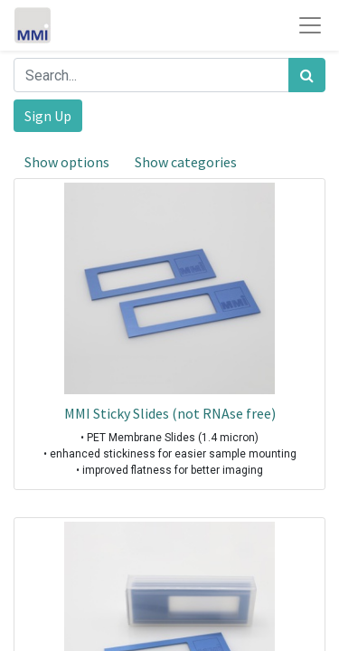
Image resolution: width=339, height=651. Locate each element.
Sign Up (47, 116)
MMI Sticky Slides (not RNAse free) (170, 413)
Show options (66, 162)
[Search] (306, 75)
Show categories (186, 162)
